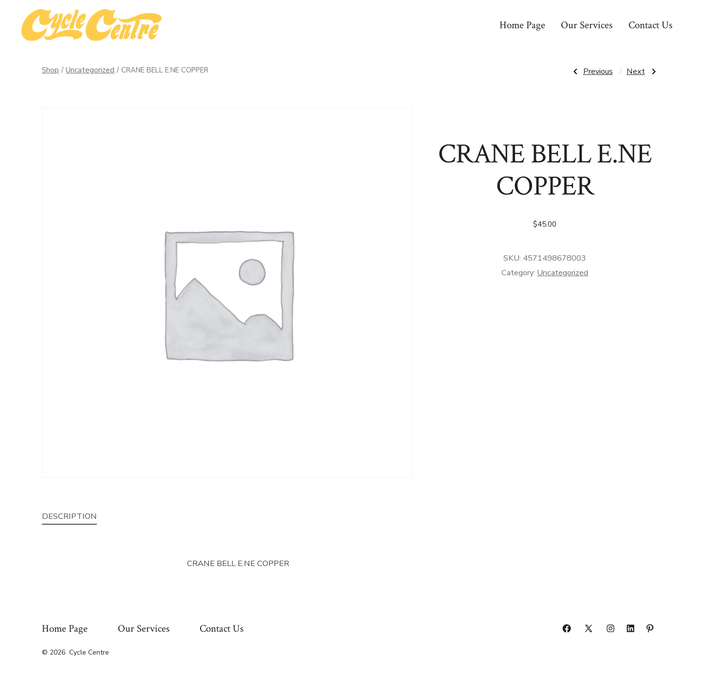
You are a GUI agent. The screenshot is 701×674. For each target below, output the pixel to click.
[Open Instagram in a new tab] (610, 628)
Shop (50, 70)
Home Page (522, 25)
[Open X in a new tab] (588, 628)
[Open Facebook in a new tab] (566, 628)
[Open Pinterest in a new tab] (650, 628)
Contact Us (650, 25)
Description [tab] (69, 516)
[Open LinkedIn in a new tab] (630, 628)
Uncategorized (90, 70)
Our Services (586, 25)
